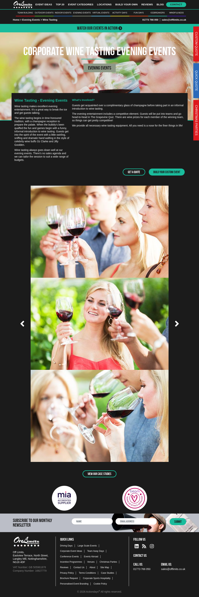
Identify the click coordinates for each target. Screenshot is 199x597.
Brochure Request (69, 578)
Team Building (25, 13)
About (92, 567)
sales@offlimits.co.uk (174, 19)
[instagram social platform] (152, 545)
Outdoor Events (44, 13)
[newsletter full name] (92, 521)
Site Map (104, 567)
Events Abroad (91, 556)
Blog (160, 4)
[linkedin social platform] (137, 545)
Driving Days (66, 545)
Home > (17, 19)
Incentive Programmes (71, 561)
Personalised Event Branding (74, 583)
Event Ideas (43, 4)
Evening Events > (32, 19)
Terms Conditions (87, 572)
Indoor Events (63, 13)
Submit (178, 521)
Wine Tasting (50, 19)
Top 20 (60, 4)
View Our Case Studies (99, 473)
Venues (90, 561)
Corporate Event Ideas (71, 551)
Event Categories (80, 4)
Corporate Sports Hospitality (96, 578)
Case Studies (107, 572)
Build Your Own (126, 4)
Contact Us (79, 567)
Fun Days (139, 13)
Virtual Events (100, 13)
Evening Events (82, 13)
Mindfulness (176, 13)
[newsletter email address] (136, 521)
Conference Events (69, 556)
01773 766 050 (150, 19)
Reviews (147, 4)
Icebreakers (158, 13)
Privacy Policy (67, 572)
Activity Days (119, 13)
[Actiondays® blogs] (144, 545)
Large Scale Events (87, 545)
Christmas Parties (108, 561)
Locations (104, 4)
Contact (176, 4)
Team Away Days (95, 551)
